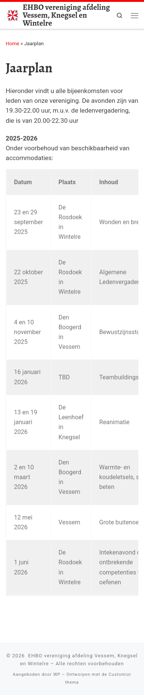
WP (56, 674)
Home (12, 43)
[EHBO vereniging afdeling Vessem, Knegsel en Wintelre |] (13, 14)
